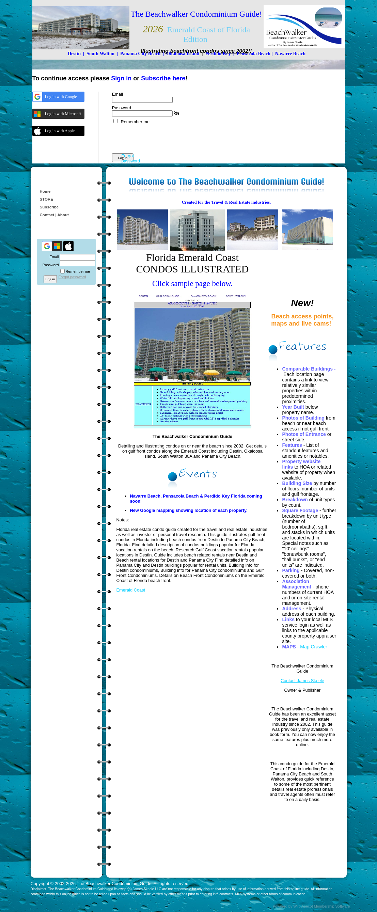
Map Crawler (313, 646)
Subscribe (49, 207)
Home (45, 191)
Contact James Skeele (302, 680)
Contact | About (54, 215)
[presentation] (164, 137)
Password (49, 265)
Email (53, 257)
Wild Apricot (303, 906)
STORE (46, 199)
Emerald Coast (130, 590)
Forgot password (130, 158)
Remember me (135, 121)
